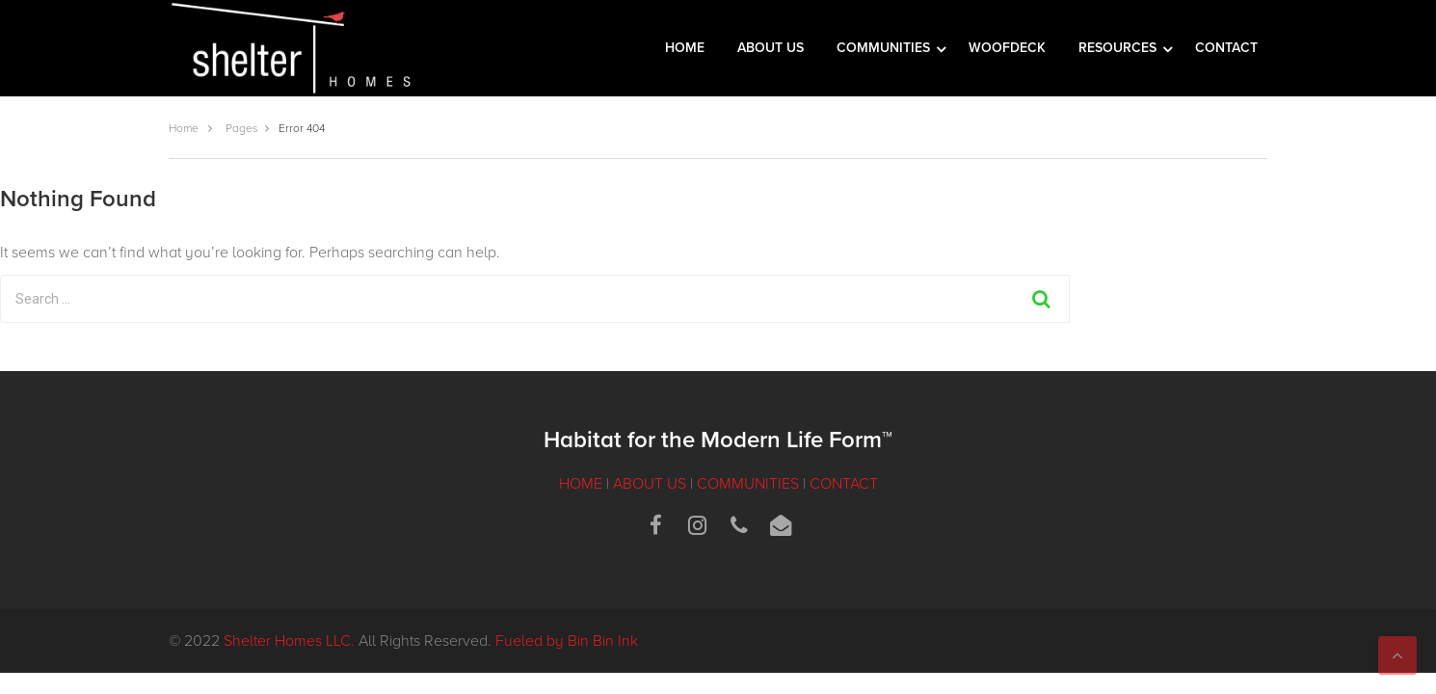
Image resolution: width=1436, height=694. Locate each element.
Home (184, 128)
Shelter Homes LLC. (289, 641)
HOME (685, 48)
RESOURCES (1119, 48)
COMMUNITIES (885, 48)
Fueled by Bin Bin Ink (566, 641)
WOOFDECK (1007, 48)
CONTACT (1226, 48)
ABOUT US (770, 48)
